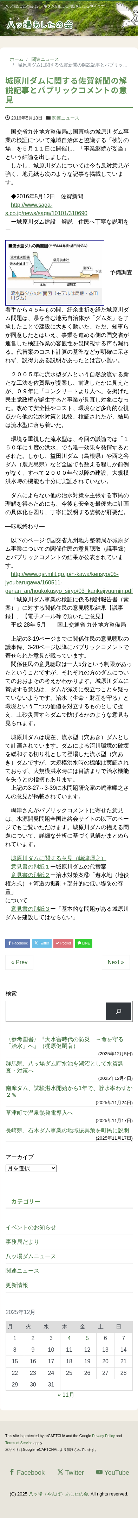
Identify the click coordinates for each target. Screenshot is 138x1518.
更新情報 (17, 1285)
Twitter (41, 943)
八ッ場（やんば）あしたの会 (58, 1494)
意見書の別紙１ (30, 867)
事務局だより (22, 1242)
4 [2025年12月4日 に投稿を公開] (69, 1338)
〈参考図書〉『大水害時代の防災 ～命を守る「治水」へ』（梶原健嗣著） (65, 1042)
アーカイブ (20, 1157)
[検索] (118, 1011)
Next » (116, 962)
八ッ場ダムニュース (31, 1256)
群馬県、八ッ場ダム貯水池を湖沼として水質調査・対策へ (65, 1067)
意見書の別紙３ (30, 909)
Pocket (63, 943)
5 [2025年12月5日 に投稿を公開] (87, 1338)
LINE (84, 943)
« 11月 (66, 1395)
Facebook (18, 943)
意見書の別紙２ (30, 875)
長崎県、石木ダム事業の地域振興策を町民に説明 (67, 1130)
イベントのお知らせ (31, 1227)
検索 (11, 994)
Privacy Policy (103, 1436)
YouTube (112, 1472)
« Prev (19, 962)
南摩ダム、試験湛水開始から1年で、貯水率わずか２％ (69, 1091)
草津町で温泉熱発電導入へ (39, 1113)
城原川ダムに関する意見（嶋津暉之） (58, 858)
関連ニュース (65, 118)
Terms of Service (18, 1443)
